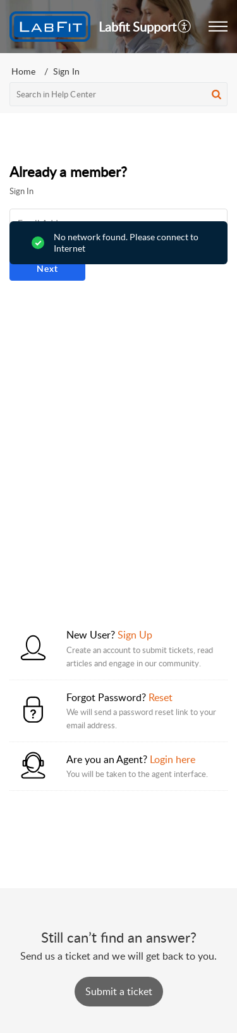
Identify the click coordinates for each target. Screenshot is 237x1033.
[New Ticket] (119, 991)
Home (23, 71)
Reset (161, 697)
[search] (118, 94)
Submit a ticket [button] (118, 991)
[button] (185, 26)
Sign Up (135, 635)
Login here (172, 759)
